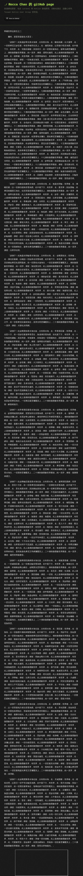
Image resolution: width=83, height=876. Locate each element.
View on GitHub (12, 18)
